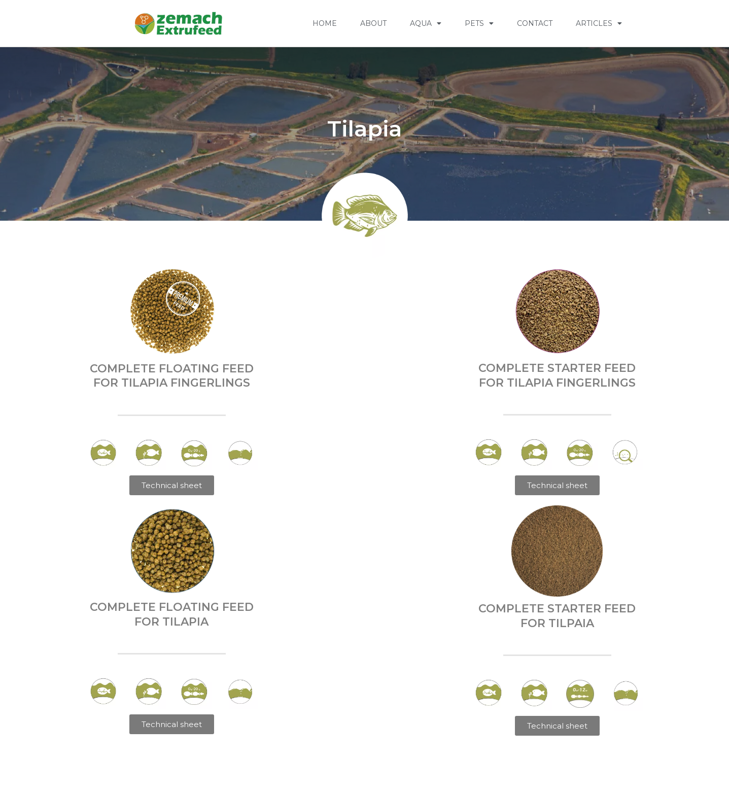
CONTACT (534, 23)
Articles (599, 23)
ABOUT (373, 23)
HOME (325, 23)
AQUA (425, 23)
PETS (479, 23)
